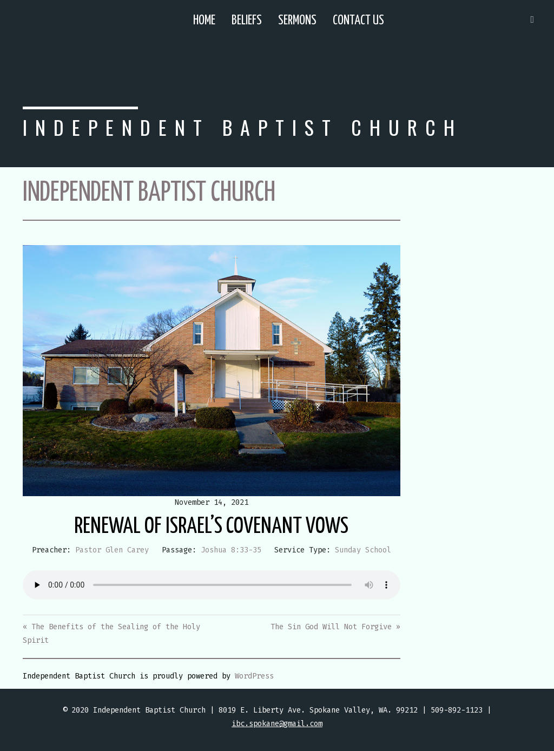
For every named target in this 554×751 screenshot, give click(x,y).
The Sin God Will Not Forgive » (335, 626)
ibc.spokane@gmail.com (277, 723)
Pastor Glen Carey (112, 550)
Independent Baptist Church (243, 127)
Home (204, 21)
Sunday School (363, 550)
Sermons (297, 21)
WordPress (254, 676)
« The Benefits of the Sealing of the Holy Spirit (111, 633)
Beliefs (247, 21)
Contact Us (358, 21)
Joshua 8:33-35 (231, 550)
